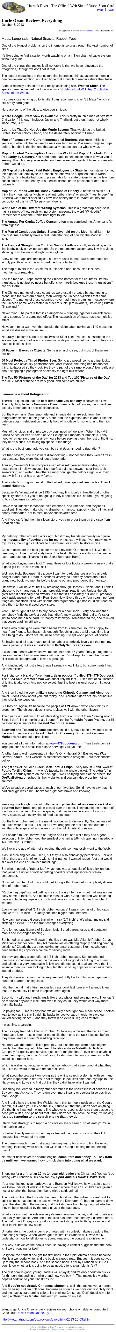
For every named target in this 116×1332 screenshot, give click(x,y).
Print (100, 10)
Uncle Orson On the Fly (32, 1313)
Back (111, 10)
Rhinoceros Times (91, 31)
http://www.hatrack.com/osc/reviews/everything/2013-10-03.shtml (46, 1319)
